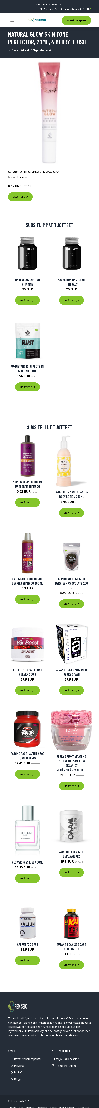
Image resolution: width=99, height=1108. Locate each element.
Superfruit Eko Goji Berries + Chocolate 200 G (71, 583)
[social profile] (61, 4)
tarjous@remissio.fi (74, 9)
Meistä (18, 1072)
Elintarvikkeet (20, 50)
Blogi (17, 1079)
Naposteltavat (42, 50)
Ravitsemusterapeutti (27, 1059)
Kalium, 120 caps (27, 944)
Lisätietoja (20, 196)
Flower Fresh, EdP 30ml (27, 862)
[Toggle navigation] (12, 20)
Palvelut (19, 1066)
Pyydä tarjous (76, 20)
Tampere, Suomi (53, 9)
